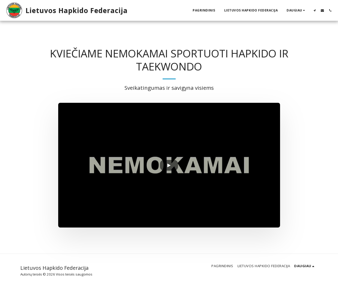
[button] (314, 10)
